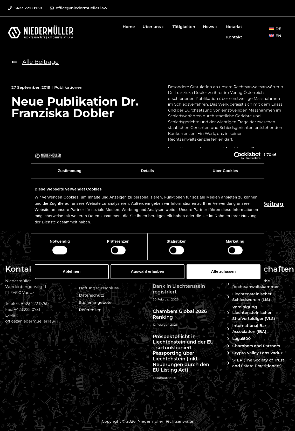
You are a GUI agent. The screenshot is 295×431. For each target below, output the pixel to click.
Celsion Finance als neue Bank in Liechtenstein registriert (182, 286)
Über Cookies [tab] (225, 170)
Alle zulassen (223, 271)
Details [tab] (147, 170)
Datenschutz (91, 295)
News (210, 26)
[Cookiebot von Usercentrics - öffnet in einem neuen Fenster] (237, 156)
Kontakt (234, 37)
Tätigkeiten (184, 26)
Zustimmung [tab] (69, 170)
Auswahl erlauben (147, 271)
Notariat (234, 26)
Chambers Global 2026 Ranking (180, 314)
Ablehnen (71, 271)
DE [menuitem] (278, 28)
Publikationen (68, 87)
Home (129, 26)
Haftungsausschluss (99, 287)
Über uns (154, 26)
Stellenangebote (95, 302)
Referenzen (90, 309)
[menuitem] (275, 28)
